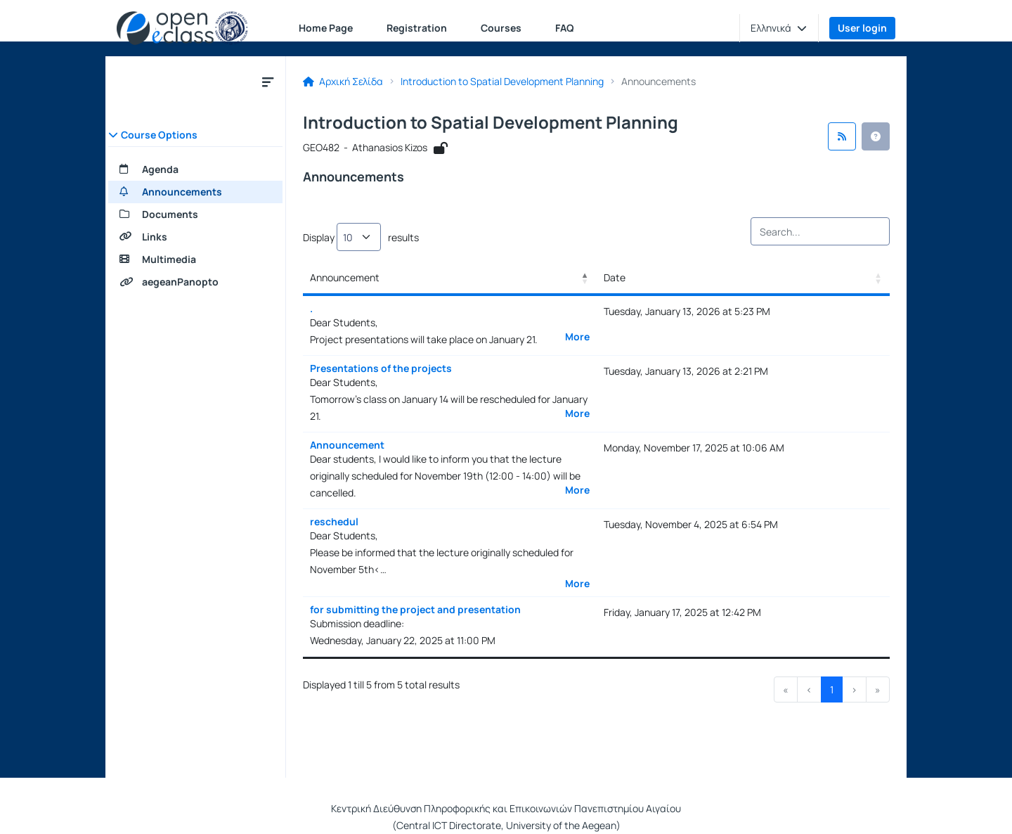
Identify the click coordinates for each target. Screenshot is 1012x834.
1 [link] (831, 689)
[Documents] (195, 214)
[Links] (195, 237)
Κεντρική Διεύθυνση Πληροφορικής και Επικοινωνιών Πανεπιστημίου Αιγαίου (506, 808)
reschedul (334, 521)
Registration (417, 27)
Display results (361, 237)
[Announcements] (195, 192)
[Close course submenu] (267, 82)
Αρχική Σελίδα (343, 81)
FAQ (564, 27)
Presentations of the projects (381, 368)
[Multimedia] (195, 259)
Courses (501, 27)
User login (862, 27)
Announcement (347, 444)
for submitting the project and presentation (415, 609)
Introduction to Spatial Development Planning (502, 81)
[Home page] (182, 28)
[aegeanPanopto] (195, 282)
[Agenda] (195, 169)
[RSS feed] (842, 136)
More (577, 336)
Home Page (326, 27)
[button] (779, 28)
